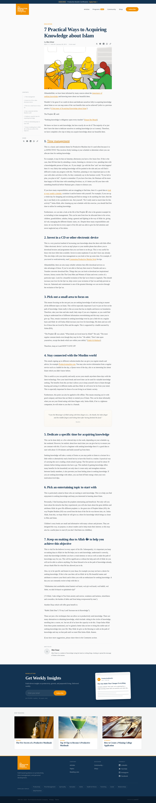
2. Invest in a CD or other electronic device (30, 101)
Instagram (123, 772)
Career (112, 787)
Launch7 (136, 799)
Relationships (122, 787)
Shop (121, 9)
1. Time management (29, 96)
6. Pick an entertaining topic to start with (32, 122)
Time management (58, 141)
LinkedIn (123, 765)
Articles (86, 9)
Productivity (36, 787)
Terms (57, 800)
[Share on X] (96, 43)
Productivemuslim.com (67, 364)
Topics (72, 769)
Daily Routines (37, 791)
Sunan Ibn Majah (91, 120)
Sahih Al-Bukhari (94, 340)
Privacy (51, 800)
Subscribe (132, 9)
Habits (81, 787)
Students (107, 740)
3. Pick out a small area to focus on (32, 106)
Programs (98, 9)
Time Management (49, 787)
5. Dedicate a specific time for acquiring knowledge (32, 117)
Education (48, 24)
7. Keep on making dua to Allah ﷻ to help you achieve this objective (32, 128)
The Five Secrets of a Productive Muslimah (34, 743)
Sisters (18, 740)
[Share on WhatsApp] (106, 43)
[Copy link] (110, 43)
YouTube (123, 769)
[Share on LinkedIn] (103, 43)
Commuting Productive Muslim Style (82, 259)
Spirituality (62, 787)
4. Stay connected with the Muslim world (31, 112)
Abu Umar (50, 42)
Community (111, 9)
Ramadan (72, 787)
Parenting (103, 787)
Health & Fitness (92, 787)
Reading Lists (74, 772)
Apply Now (93, 2)
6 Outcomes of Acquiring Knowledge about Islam (68, 109)
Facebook (123, 776)
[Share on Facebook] (100, 43)
